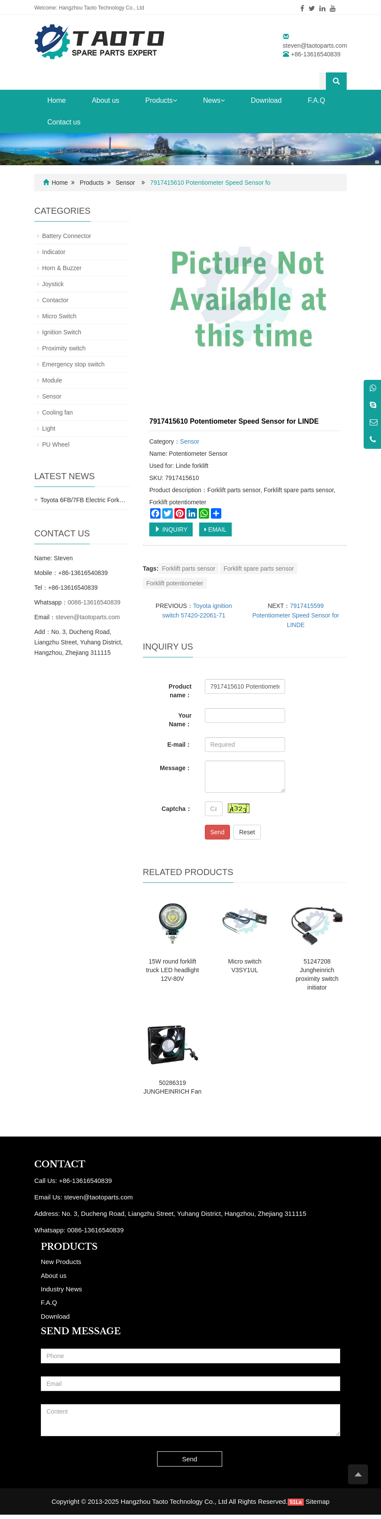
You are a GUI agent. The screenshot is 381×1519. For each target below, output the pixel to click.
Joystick (53, 284)
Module (52, 380)
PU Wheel (55, 444)
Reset (247, 832)
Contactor (55, 300)
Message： (175, 767)
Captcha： (176, 808)
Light (48, 428)
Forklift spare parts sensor (258, 568)
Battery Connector (66, 235)
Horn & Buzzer (62, 268)
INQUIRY (170, 529)
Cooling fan (57, 412)
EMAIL (215, 529)
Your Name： (180, 720)
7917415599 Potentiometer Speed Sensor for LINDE (295, 615)
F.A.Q (316, 100)
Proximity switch (63, 348)
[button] (175, 100)
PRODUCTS (69, 1246)
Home (56, 100)
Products (161, 100)
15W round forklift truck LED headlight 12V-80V (172, 970)
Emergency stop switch (73, 364)
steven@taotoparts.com (315, 45)
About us (105, 100)
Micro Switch (59, 316)
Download (266, 100)
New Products (61, 1261)
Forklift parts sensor (188, 568)
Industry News (61, 1289)
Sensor (125, 182)
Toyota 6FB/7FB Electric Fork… (82, 500)
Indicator (54, 251)
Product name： (180, 691)
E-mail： (179, 744)
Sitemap (317, 1501)
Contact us (63, 122)
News (214, 100)
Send (217, 832)
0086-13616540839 (94, 602)
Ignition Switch (61, 332)
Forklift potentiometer (175, 583)
